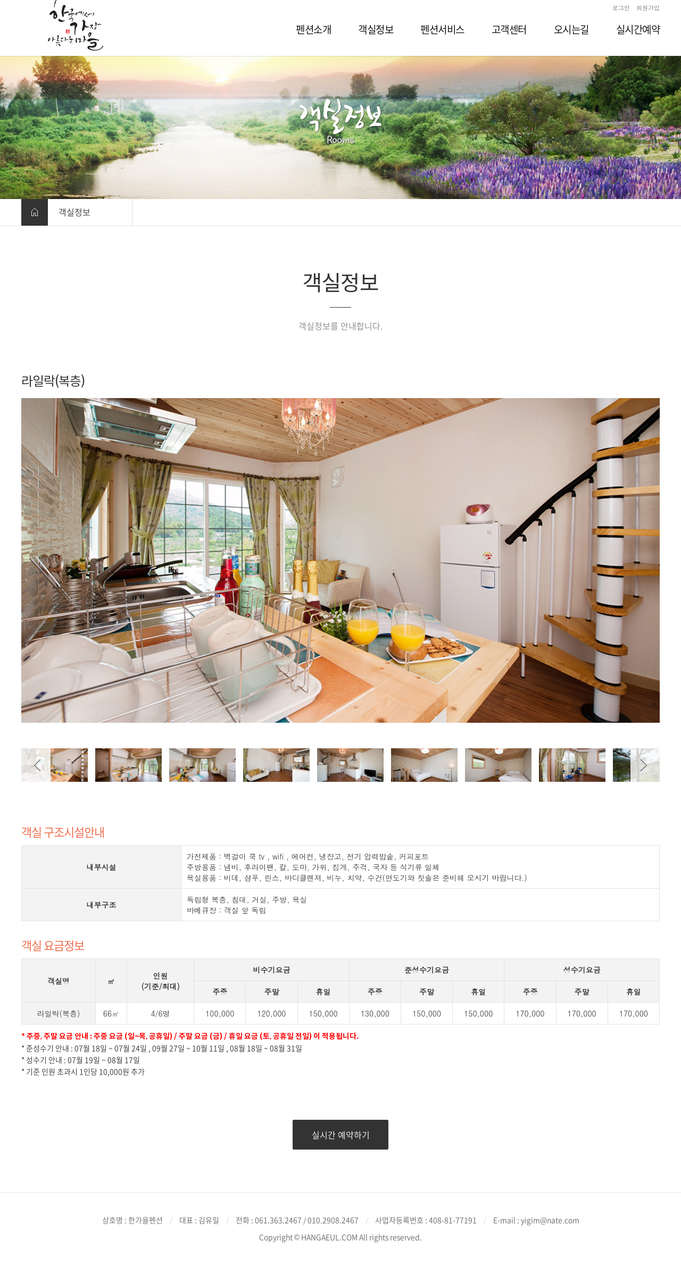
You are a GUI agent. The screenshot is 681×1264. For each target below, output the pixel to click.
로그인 (621, 8)
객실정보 (74, 211)
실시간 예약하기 (341, 1134)
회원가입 (648, 8)
